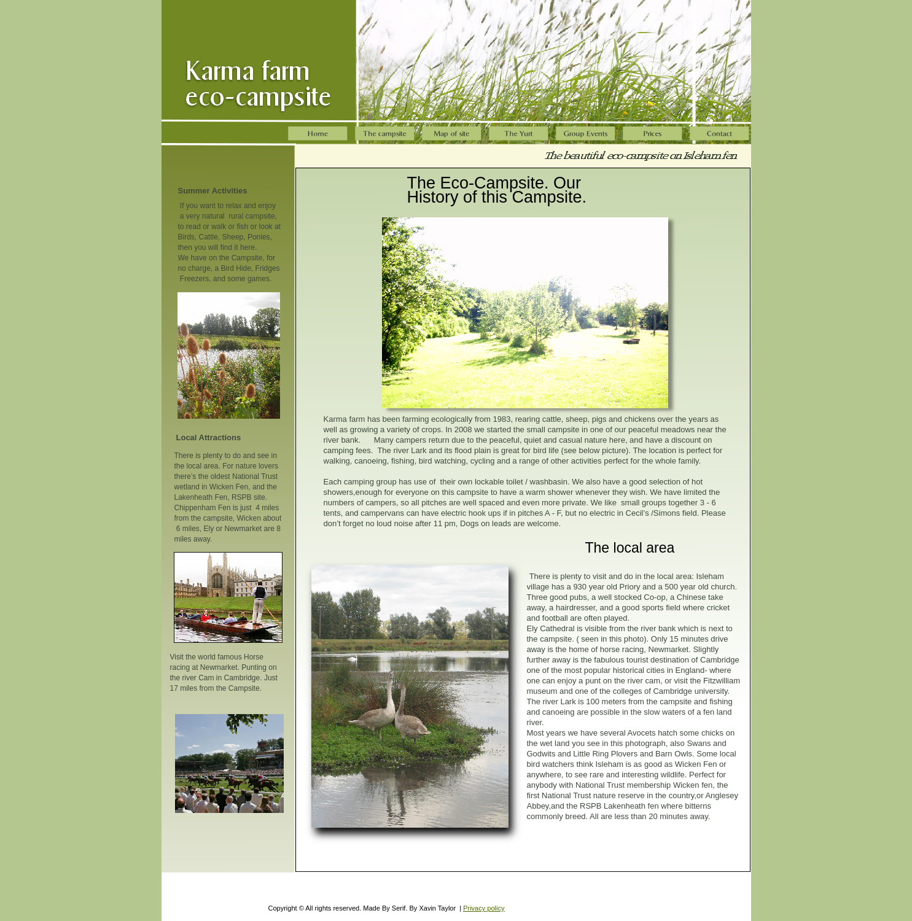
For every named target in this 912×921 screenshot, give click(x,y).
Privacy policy (483, 908)
